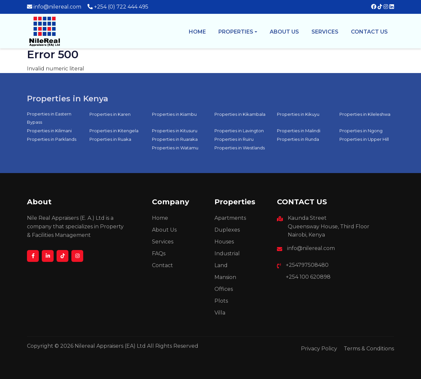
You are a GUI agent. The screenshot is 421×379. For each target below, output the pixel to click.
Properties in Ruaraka (175, 139)
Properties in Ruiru (234, 139)
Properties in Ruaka (110, 139)
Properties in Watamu (175, 147)
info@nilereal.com (57, 7)
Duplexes (227, 230)
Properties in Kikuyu (298, 114)
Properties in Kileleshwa (364, 114)
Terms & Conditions (369, 348)
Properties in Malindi (298, 130)
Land (221, 265)
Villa (219, 313)
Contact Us (369, 32)
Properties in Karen (110, 114)
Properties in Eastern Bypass (49, 118)
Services (324, 32)
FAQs (158, 253)
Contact (162, 265)
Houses (224, 242)
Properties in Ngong (361, 130)
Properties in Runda (298, 139)
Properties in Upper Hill (364, 139)
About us (284, 32)
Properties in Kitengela (113, 130)
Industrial (227, 253)
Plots (221, 301)
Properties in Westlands (239, 147)
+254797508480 (307, 265)
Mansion (225, 277)
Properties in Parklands (51, 139)
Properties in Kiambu (174, 114)
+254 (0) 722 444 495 (121, 7)
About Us (164, 230)
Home (197, 32)
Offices (223, 289)
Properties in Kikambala (239, 114)
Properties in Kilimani (49, 130)
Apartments (230, 218)
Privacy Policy (319, 348)
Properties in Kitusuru (174, 130)
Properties (235, 32)
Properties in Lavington (239, 130)
